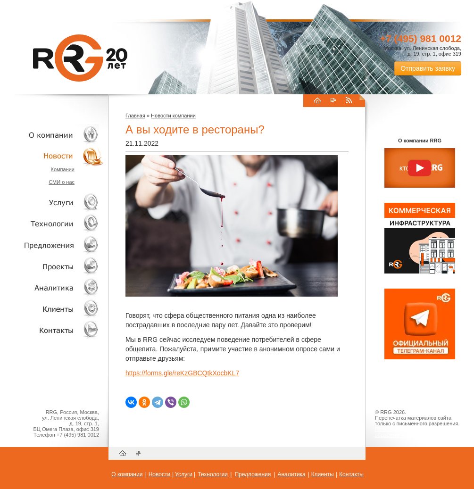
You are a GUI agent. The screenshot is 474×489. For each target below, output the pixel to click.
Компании (62, 169)
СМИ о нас (62, 182)
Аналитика (52, 287)
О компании (52, 134)
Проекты (52, 266)
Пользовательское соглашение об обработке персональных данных (416, 432)
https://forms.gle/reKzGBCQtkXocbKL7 (182, 373)
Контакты (52, 329)
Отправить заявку (427, 68)
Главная (135, 115)
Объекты (52, 245)
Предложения (252, 474)
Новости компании (173, 115)
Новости (54, 155)
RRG (80, 58)
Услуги (52, 202)
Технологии (52, 223)
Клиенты (52, 308)
